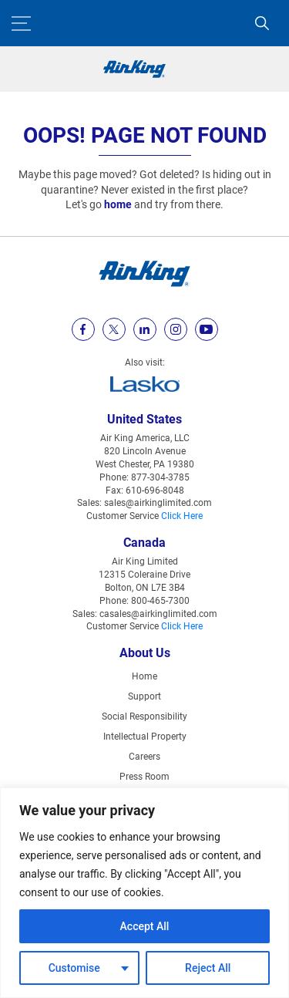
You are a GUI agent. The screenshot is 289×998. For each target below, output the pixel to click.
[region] (144, 892)
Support (144, 696)
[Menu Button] (21, 23)
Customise (74, 968)
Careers (144, 756)
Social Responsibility (144, 716)
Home (144, 676)
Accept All (145, 926)
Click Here (182, 516)
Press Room (144, 776)
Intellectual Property (145, 736)
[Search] (262, 23)
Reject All (207, 968)
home (118, 204)
